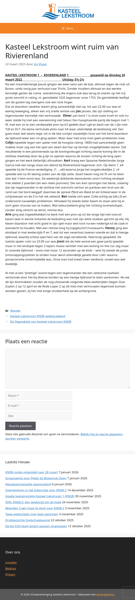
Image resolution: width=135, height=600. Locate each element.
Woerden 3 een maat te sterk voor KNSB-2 (34, 508)
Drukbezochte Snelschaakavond (27, 520)
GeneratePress (105, 594)
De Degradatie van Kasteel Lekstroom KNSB (40, 321)
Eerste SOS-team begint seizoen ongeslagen (36, 526)
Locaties (11, 562)
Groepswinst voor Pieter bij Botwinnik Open (35, 478)
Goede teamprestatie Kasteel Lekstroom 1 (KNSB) (39, 496)
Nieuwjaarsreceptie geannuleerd (28, 484)
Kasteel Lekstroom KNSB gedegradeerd (37, 316)
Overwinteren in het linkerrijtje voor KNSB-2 (36, 490)
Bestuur (10, 568)
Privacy (10, 574)
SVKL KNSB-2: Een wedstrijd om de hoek (33, 502)
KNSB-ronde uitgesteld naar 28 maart (31, 472)
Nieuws (15, 311)
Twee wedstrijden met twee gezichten (31, 514)
